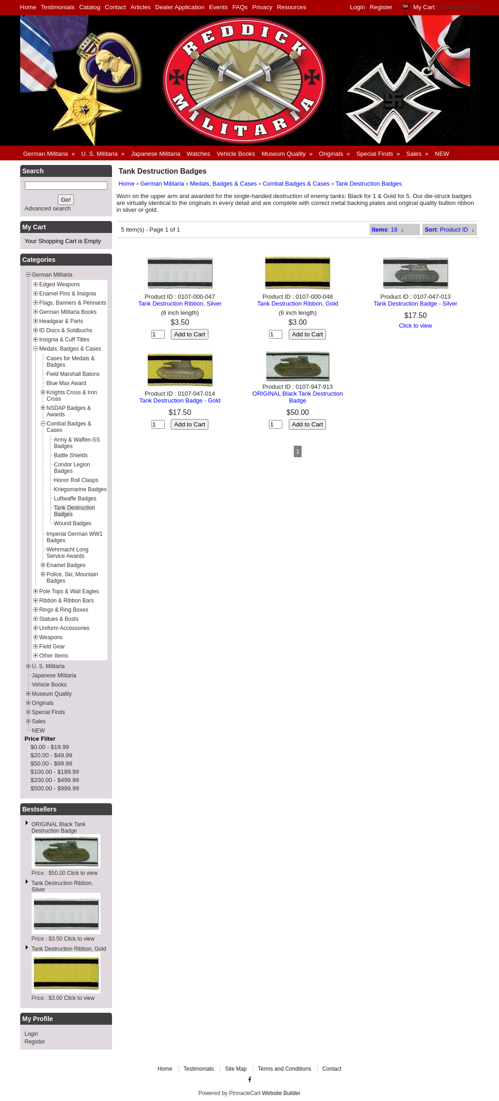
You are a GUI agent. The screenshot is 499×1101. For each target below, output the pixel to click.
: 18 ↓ (388, 229)
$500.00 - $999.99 (55, 788)
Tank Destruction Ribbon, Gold (69, 949)
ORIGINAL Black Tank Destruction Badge (59, 827)
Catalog (89, 7)
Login (357, 7)
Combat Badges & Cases (296, 183)
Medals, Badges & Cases (223, 183)
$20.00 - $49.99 (52, 755)
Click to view (82, 873)
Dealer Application (179, 7)
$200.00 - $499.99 (55, 780)
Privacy (262, 7)
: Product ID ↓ (449, 229)
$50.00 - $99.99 (52, 763)
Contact (115, 7)
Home (28, 7)
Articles (140, 7)
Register (381, 7)
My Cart (424, 7)
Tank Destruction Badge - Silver (415, 303)
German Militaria (162, 183)
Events (218, 7)
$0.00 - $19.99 (50, 746)
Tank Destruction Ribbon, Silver (179, 303)
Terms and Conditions (284, 1069)
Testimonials (57, 7)
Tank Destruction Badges (369, 183)
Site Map (236, 1069)
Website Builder (281, 1093)
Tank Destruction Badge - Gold (179, 400)
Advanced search (48, 208)
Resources (291, 7)
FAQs (239, 7)
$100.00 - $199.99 (55, 771)
